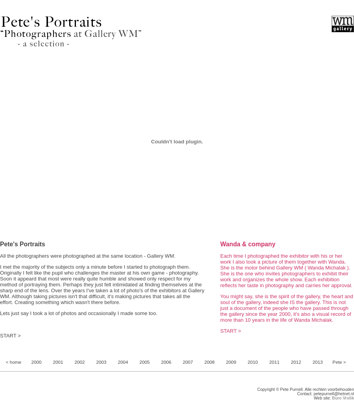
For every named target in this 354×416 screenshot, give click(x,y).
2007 (188, 362)
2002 (79, 362)
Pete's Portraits (22, 244)
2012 (296, 362)
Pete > (339, 362)
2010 (252, 362)
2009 (231, 362)
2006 (166, 362)
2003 (101, 362)
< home (14, 362)
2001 (58, 362)
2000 (36, 362)
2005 (144, 362)
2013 (317, 362)
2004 (123, 362)
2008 (209, 362)
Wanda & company (247, 244)
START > (10, 336)
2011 (274, 362)
